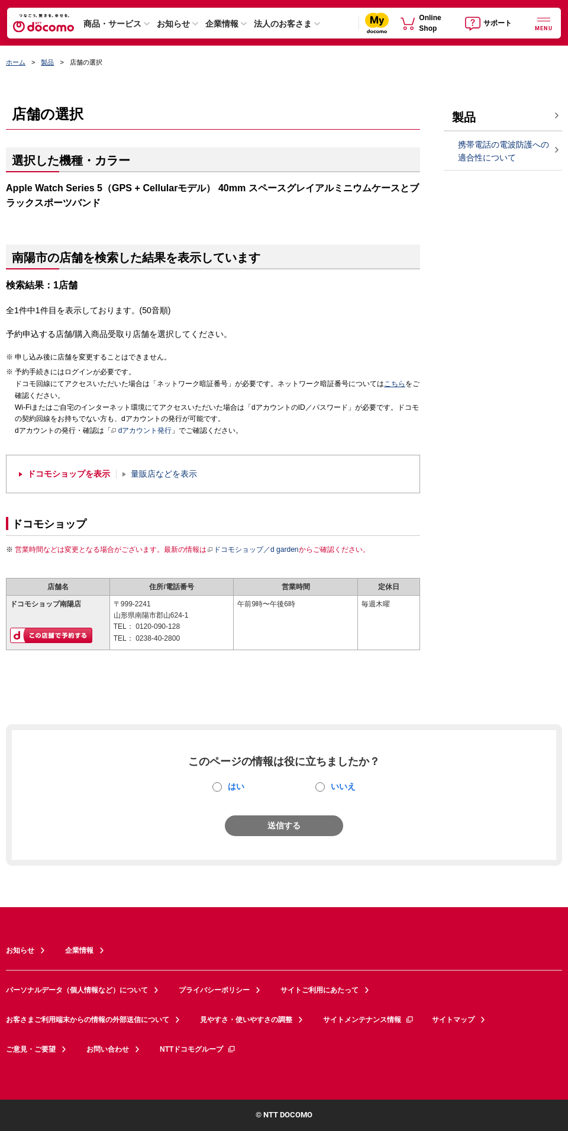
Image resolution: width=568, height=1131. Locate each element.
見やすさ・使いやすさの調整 (246, 1020)
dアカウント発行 (141, 431)
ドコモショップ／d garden (252, 549)
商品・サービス (112, 23)
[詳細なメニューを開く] (544, 22)
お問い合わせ (107, 1049)
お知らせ (173, 23)
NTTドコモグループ (198, 1049)
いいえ (343, 786)
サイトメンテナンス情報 (368, 1019)
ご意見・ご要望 (31, 1049)
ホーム (15, 62)
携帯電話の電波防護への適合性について (503, 151)
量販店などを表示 (164, 474)
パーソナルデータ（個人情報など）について (77, 990)
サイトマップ (453, 1020)
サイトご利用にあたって (319, 990)
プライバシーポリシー (214, 990)
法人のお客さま (283, 23)
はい (236, 786)
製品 (47, 62)
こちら (394, 384)
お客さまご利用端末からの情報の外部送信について (87, 1020)
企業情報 (221, 23)
